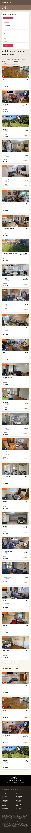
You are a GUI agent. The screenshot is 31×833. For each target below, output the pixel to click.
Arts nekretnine (4, 805)
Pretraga (8, 45)
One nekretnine (18, 805)
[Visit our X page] (16, 780)
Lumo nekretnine (18, 808)
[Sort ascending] (15, 63)
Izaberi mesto (7, 41)
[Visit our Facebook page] (10, 780)
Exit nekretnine (18, 801)
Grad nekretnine (4, 793)
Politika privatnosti (11, 782)
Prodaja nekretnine (5, 808)
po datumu (5, 63)
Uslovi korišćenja (20, 782)
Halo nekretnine (18, 797)
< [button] (2, 662)
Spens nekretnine (5, 800)
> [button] (15, 662)
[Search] (11, 2)
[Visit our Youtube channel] (14, 780)
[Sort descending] (17, 63)
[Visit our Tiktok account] (21, 780)
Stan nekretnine (4, 801)
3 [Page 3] (10, 662)
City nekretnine (18, 793)
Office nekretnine (5, 797)
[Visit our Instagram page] (12, 780)
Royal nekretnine (4, 796)
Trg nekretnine (18, 804)
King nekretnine (4, 804)
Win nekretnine (18, 800)
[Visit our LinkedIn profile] (18, 780)
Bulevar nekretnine (19, 796)
